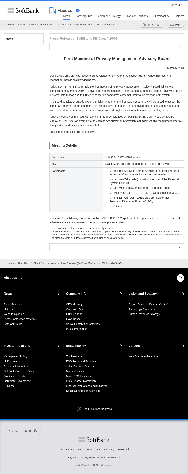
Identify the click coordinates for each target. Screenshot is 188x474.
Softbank (94, 439)
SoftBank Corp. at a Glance (20, 371)
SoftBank (23, 10)
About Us (21, 24)
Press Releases (13, 304)
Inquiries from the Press (98, 409)
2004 (98, 24)
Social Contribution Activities (83, 323)
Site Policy (108, 449)
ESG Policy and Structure (81, 361)
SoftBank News (13, 323)
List (178, 46)
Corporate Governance (17, 380)
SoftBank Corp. (36, 24)
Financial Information (16, 366)
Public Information (76, 328)
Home (11, 24)
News (50, 24)
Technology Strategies (142, 309)
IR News (9, 385)
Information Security (71, 449)
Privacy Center (92, 449)
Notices (8, 309)
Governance (73, 319)
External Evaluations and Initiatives (86, 385)
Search (180, 278)
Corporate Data (75, 309)
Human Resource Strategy (144, 314)
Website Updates (14, 314)
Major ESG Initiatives (78, 376)
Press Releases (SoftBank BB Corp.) (74, 24)
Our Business (74, 314)
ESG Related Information (81, 380)
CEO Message (74, 304)
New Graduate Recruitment (145, 356)
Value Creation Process (80, 366)
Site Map (122, 449)
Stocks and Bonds (14, 376)
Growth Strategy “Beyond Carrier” (148, 304)
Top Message (74, 356)
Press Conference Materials (20, 319)
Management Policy (15, 356)
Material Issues (75, 371)
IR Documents (12, 361)
